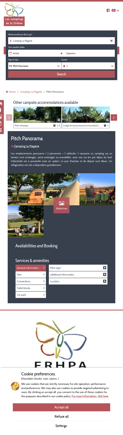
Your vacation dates (16, 47)
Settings (61, 426)
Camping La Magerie (25, 146)
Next (114, 117)
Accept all (61, 407)
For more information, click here (90, 396)
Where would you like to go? (20, 34)
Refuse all (62, 416)
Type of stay (13, 59)
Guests (64, 59)
